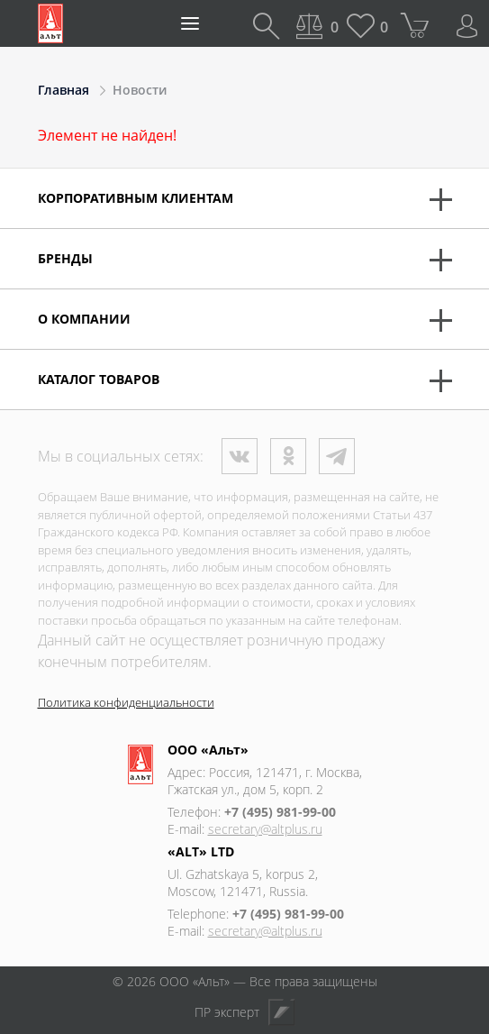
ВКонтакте (240, 456)
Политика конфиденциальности (126, 702)
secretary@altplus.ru (265, 828)
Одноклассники (288, 456)
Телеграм (337, 456)
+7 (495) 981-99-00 (280, 811)
